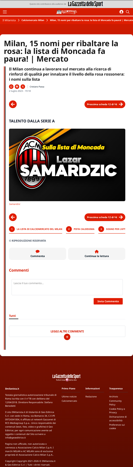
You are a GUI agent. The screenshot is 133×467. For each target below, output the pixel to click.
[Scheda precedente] (13, 104)
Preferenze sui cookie (117, 426)
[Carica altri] (67, 337)
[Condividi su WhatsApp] (11, 86)
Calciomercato (69, 400)
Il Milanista (9, 20)
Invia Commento (108, 301)
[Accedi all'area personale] (121, 12)
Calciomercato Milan (33, 20)
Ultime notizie (69, 396)
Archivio (113, 396)
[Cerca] (128, 12)
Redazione (91, 396)
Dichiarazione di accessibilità (118, 418)
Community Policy (115, 402)
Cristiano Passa (37, 86)
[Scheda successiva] (104, 104)
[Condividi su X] (23, 86)
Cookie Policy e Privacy (117, 410)
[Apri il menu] (5, 12)
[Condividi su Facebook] (17, 86)
